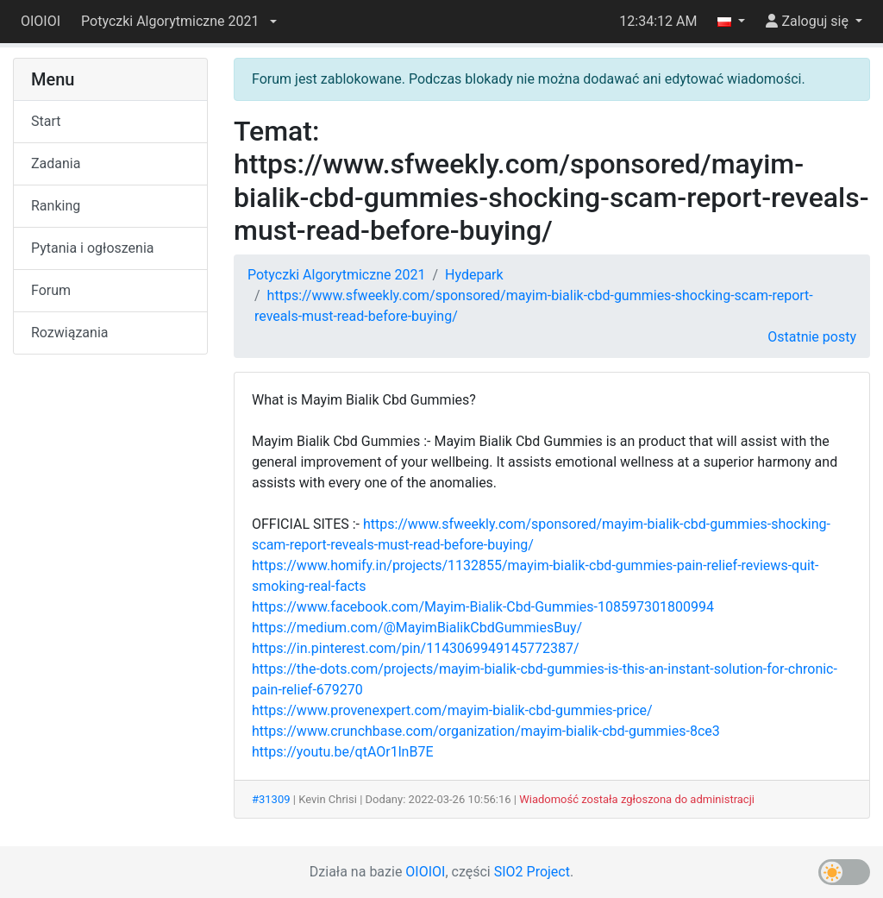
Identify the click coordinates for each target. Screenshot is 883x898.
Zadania (55, 163)
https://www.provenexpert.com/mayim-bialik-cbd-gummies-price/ (452, 710)
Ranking (55, 206)
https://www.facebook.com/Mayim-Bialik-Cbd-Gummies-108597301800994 (483, 607)
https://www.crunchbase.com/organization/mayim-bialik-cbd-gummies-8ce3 (486, 731)
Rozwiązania (69, 332)
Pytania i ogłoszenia (92, 248)
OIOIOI (40, 21)
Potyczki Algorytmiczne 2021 (336, 275)
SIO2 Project (532, 871)
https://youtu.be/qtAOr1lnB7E (342, 752)
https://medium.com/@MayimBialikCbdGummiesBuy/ (417, 627)
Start (45, 121)
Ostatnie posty (811, 337)
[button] (178, 21)
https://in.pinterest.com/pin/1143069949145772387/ (415, 648)
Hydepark (474, 275)
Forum (51, 290)
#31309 (271, 799)
